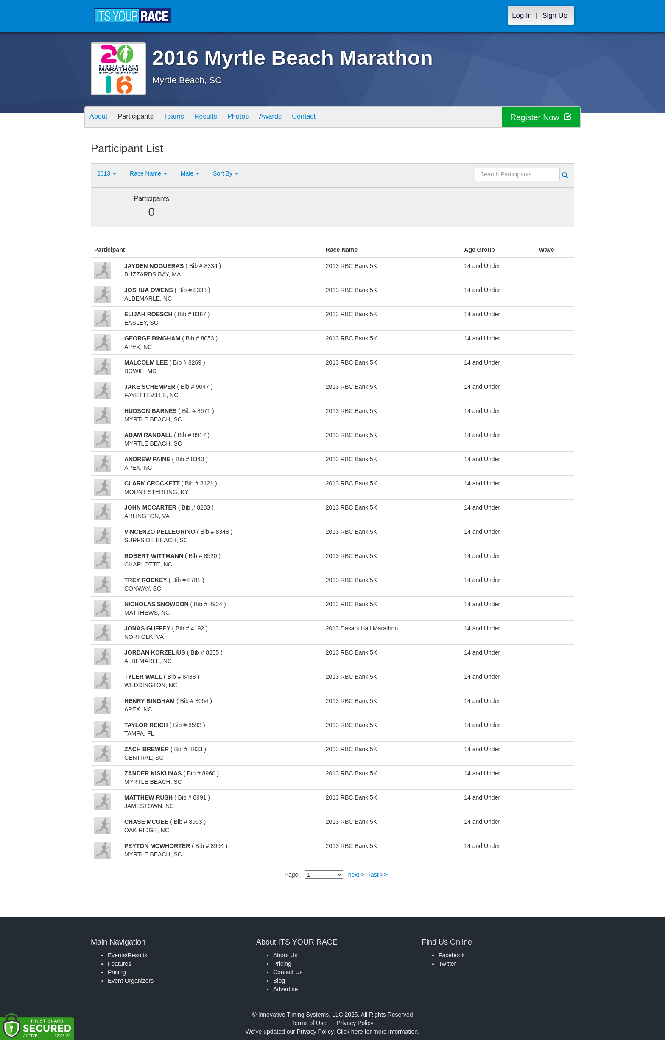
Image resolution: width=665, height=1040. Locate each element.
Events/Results (127, 955)
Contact (331, 118)
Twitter (447, 963)
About (100, 118)
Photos (257, 118)
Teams (184, 118)
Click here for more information (377, 1031)
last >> (378, 874)
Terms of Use (309, 1023)
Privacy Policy (354, 1023)
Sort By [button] (225, 173)
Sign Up (554, 15)
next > (356, 874)
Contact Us (287, 972)
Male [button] (190, 173)
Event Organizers (131, 980)
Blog (279, 980)
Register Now (540, 117)
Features (119, 963)
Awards (293, 118)
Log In (522, 15)
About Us (285, 955)
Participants (142, 118)
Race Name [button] (148, 173)
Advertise (285, 989)
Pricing (117, 972)
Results (220, 118)
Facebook (451, 955)
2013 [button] (106, 173)
